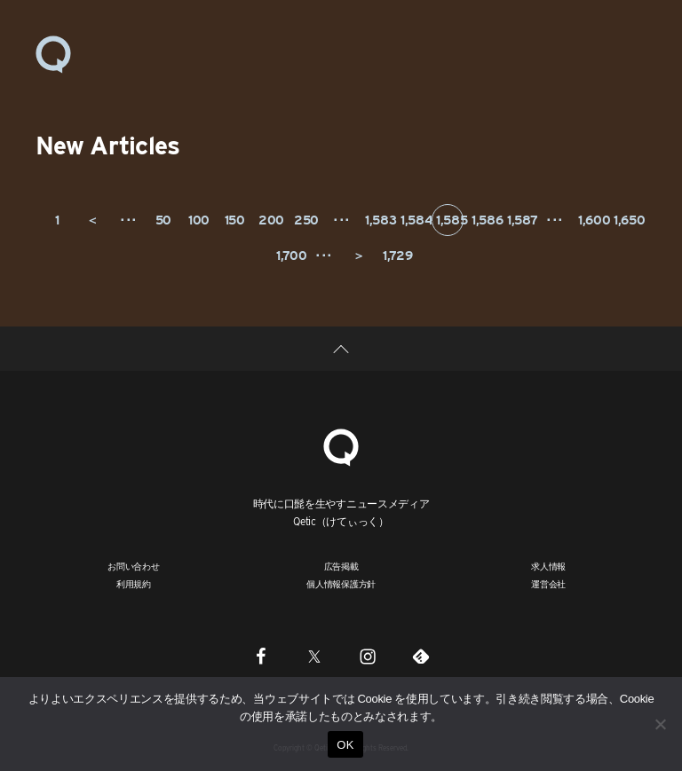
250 (306, 220)
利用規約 (133, 583)
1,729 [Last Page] (396, 255)
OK (345, 744)
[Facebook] (261, 655)
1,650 (627, 220)
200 (271, 220)
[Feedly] (421, 655)
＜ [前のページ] (92, 220)
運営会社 (548, 583)
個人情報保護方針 (341, 583)
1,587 (521, 220)
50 (163, 220)
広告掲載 (341, 566)
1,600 (592, 220)
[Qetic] (341, 445)
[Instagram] (367, 655)
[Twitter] (314, 655)
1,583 (379, 220)
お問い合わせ (133, 566)
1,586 (485, 220)
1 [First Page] (57, 220)
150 (235, 220)
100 (199, 220)
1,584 (414, 220)
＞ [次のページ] (359, 255)
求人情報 (548, 566)
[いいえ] (660, 724)
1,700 (290, 255)
